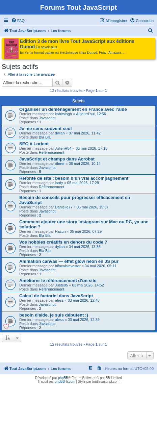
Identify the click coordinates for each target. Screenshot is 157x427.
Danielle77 (64, 207)
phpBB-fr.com (65, 381)
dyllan (60, 133)
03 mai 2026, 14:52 (88, 285)
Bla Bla (45, 137)
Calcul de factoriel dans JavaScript (56, 295)
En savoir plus (46, 47)
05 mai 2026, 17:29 (83, 183)
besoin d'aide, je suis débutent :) (53, 315)
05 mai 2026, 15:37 (92, 207)
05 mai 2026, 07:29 (86, 231)
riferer (60, 163)
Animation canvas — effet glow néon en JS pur (69, 261)
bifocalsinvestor (68, 266)
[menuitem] (18, 21)
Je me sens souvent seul (45, 128)
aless (59, 300)
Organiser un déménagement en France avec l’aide (73, 109)
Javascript (47, 118)
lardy (59, 183)
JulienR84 (63, 148)
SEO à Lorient (34, 143)
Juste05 (61, 285)
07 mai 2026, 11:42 (85, 133)
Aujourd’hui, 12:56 (91, 114)
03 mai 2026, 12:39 (84, 320)
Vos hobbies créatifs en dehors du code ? (63, 242)
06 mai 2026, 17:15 (91, 148)
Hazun (60, 231)
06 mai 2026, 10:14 (85, 163)
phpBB (63, 378)
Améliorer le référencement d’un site (58, 280)
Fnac (102, 52)
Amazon (114, 52)
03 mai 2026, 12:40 (84, 300)
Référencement (51, 152)
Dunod (92, 52)
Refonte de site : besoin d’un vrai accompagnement (73, 178)
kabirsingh (63, 114)
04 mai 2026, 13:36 (85, 247)
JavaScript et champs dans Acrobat (57, 158)
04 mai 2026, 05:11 (100, 266)
